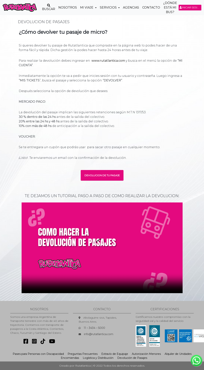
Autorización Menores (146, 354)
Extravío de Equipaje (114, 354)
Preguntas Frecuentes (83, 354)
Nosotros (67, 7)
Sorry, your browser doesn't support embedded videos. (102, 247)
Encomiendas (70, 358)
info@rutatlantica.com (98, 334)
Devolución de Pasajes (132, 358)
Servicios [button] (108, 7)
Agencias (131, 7)
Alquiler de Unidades (178, 354)
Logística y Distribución (98, 358)
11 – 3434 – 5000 (94, 328)
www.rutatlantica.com (108, 60)
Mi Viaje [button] (87, 7)
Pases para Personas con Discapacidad (38, 354)
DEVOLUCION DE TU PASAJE (102, 175)
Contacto (151, 7)
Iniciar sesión (190, 7)
